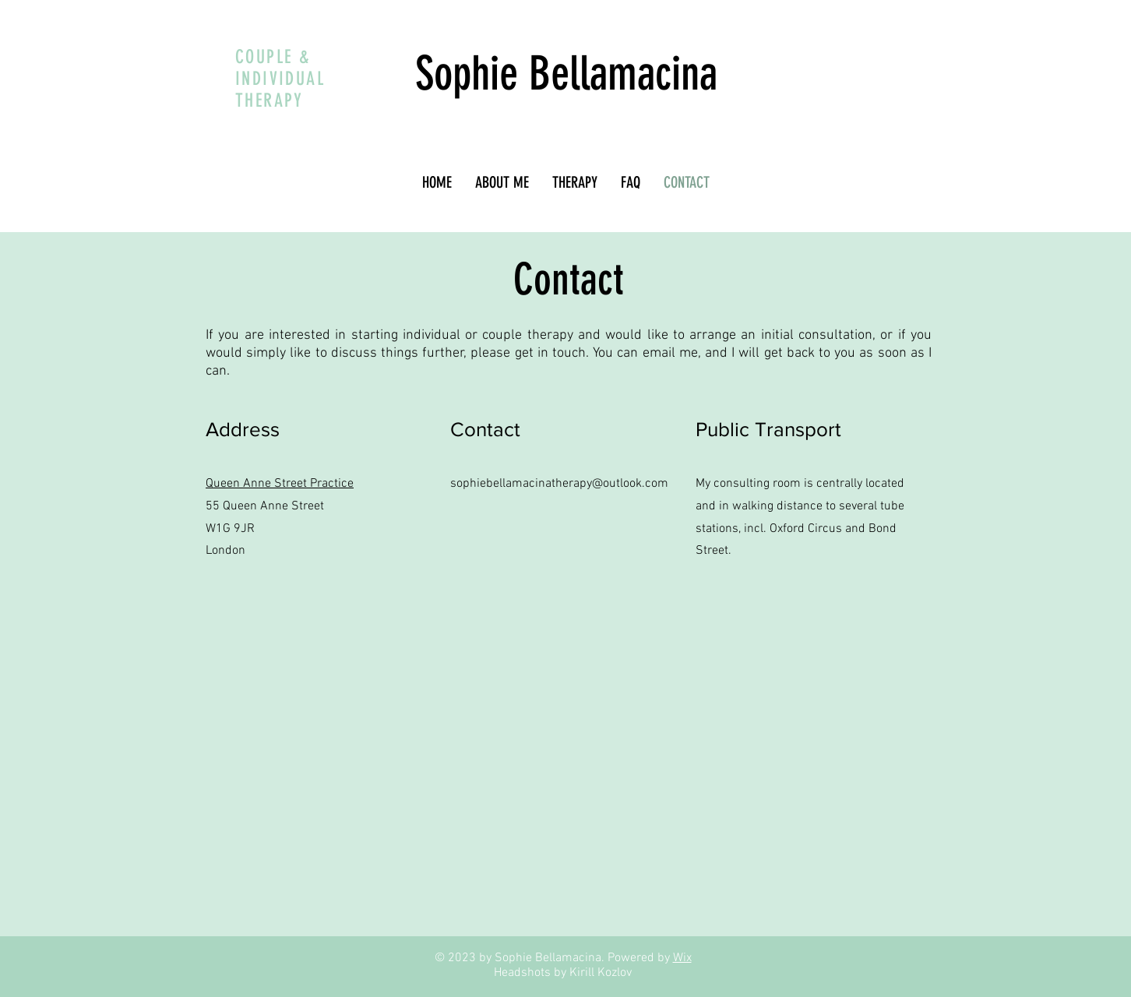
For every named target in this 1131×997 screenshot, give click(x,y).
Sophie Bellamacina (566, 73)
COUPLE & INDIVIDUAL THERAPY (280, 78)
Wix (682, 958)
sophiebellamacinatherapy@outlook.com (559, 483)
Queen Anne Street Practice (280, 483)
